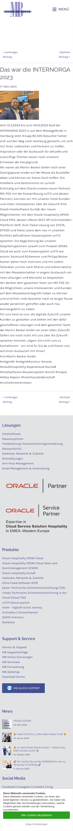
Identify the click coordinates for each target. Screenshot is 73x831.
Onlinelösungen (12, 458)
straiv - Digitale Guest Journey (22, 607)
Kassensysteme (12, 439)
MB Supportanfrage (15, 652)
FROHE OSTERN (22, 721)
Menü (63, 9)
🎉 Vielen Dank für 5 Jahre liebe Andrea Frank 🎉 (39, 734)
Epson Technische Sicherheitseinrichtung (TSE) (33, 587)
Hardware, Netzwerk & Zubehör (23, 453)
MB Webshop (11, 672)
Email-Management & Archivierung (26, 468)
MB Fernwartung (13, 667)
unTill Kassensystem (16, 602)
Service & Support (14, 647)
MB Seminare (11, 662)
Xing (50, 787)
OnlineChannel (28, 612)
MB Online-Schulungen (17, 657)
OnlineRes (9, 612)
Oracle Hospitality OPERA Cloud (22, 558)
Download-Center (13, 676)
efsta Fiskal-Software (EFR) (20, 583)
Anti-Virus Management (18, 463)
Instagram (24, 787)
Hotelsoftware (11, 434)
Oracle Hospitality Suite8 (18, 573)
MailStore (8, 622)
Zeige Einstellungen (36, 824)
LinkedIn (38, 787)
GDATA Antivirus (13, 617)
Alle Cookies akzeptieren (36, 815)
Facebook (8, 787)
